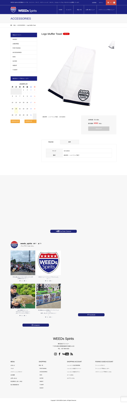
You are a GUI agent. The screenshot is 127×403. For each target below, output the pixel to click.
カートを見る (70, 375)
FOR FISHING (17, 48)
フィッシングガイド (100, 365)
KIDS (14, 56)
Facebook (92, 315)
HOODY (15, 39)
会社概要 (13, 375)
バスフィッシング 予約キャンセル (103, 371)
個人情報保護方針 (15, 384)
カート (112, 2)
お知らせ (13, 365)
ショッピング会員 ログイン (73, 371)
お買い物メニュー (90, 9)
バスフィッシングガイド (16, 371)
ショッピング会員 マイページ (74, 368)
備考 (69, 142)
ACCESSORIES (17, 52)
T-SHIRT (15, 69)
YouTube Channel (65, 231)
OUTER (15, 61)
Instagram (36, 325)
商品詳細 (50, 142)
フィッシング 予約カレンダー (102, 368)
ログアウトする (70, 378)
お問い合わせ (14, 378)
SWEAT (15, 65)
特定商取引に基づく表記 (16, 381)
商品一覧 (79, 9)
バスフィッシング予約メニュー (107, 9)
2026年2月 (28, 121)
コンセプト (69, 9)
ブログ (12, 368)
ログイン (101, 2)
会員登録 (94, 2)
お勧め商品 (16, 43)
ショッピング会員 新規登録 (73, 365)
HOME (60, 9)
